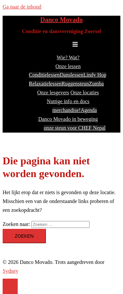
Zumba (96, 83)
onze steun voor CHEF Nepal (74, 128)
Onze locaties (85, 92)
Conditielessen (44, 75)
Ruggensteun (75, 83)
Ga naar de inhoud (22, 6)
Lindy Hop (94, 75)
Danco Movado (61, 19)
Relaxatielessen (45, 83)
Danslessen (71, 75)
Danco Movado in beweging (68, 119)
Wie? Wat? (68, 57)
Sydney (10, 271)
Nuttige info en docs (68, 101)
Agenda (89, 110)
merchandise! (66, 110)
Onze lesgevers (53, 92)
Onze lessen (68, 66)
